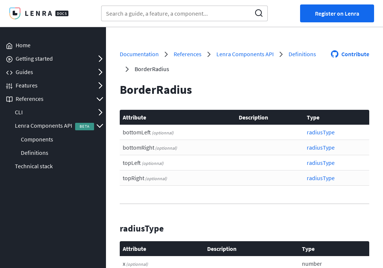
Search (259, 13)
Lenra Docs (38, 13)
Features (27, 85)
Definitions (34, 152)
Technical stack (34, 166)
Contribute (355, 54)
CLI (19, 112)
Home (23, 45)
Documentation (139, 54)
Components (37, 139)
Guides (24, 72)
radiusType (321, 132)
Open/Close (100, 58)
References (30, 98)
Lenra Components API (43, 125)
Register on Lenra (337, 13)
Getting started (34, 58)
